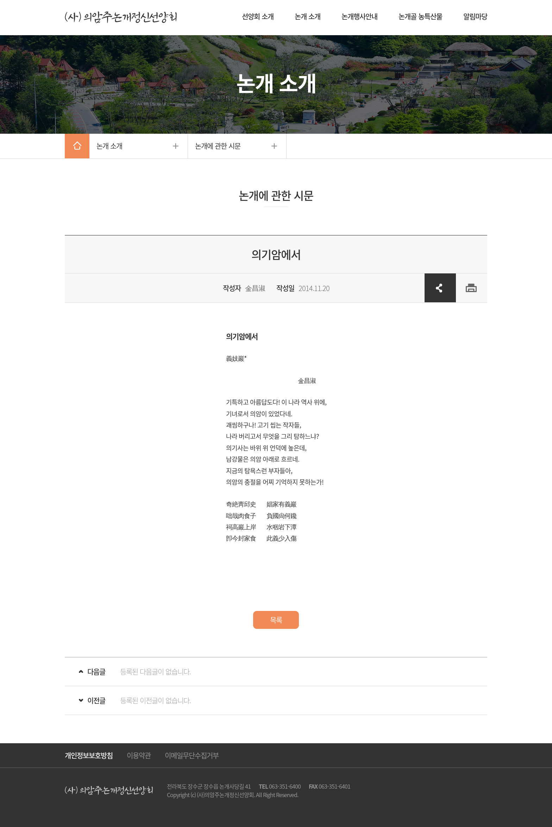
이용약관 (139, 755)
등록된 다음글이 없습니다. (155, 672)
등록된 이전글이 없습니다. (155, 700)
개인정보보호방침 (89, 755)
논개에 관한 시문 (217, 146)
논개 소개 (109, 146)
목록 (276, 620)
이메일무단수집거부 (192, 755)
